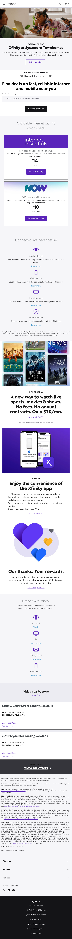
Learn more (36, 266)
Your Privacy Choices (36, 924)
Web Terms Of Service (36, 910)
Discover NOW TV (35, 417)
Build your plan (35, 62)
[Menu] (4, 4)
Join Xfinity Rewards (35, 588)
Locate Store (36, 695)
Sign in (36, 627)
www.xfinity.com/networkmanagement (13, 791)
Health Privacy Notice (36, 929)
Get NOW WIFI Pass (36, 218)
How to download (36, 514)
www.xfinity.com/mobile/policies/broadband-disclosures (22, 806)
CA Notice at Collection (36, 915)
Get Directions (8, 726)
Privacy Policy (36, 919)
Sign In (66, 3)
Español (14, 886)
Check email (36, 659)
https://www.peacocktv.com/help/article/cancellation (21, 819)
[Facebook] (8, 890)
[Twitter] (4, 890)
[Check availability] (36, 109)
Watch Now (36, 643)
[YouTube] (13, 890)
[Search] (60, 4)
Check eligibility (36, 172)
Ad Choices (36, 934)
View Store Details (9, 723)
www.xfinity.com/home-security (22, 843)
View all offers (36, 768)
